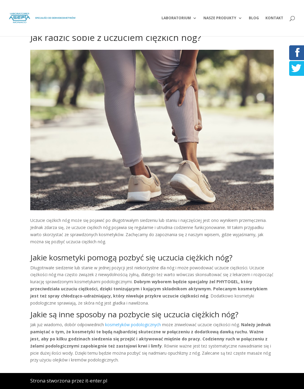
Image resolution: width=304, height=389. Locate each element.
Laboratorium (176, 18)
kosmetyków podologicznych (133, 324)
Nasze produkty (219, 18)
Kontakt (274, 18)
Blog (254, 18)
